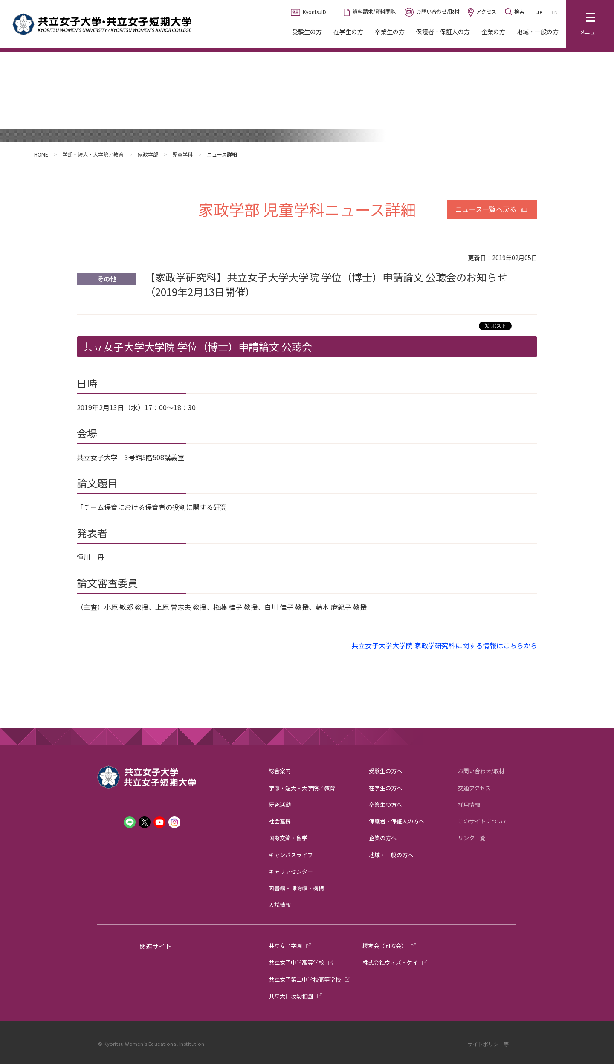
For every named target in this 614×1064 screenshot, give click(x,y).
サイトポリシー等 (488, 1043)
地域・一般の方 (538, 31)
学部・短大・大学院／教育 (93, 154)
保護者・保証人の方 (443, 31)
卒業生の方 (390, 31)
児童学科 (182, 154)
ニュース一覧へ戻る (485, 209)
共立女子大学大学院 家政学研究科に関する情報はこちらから (444, 645)
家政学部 (148, 154)
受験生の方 (307, 31)
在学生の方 (348, 31)
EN (555, 12)
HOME (41, 154)
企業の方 (493, 31)
